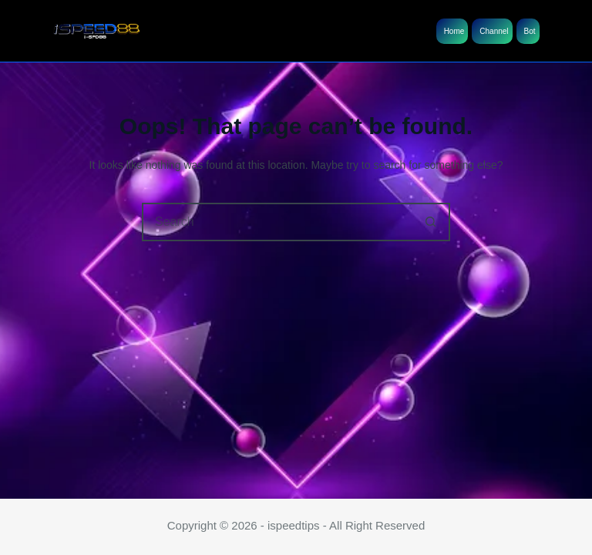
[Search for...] (277, 222)
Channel (493, 31)
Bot (530, 31)
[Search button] (431, 222)
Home (454, 31)
